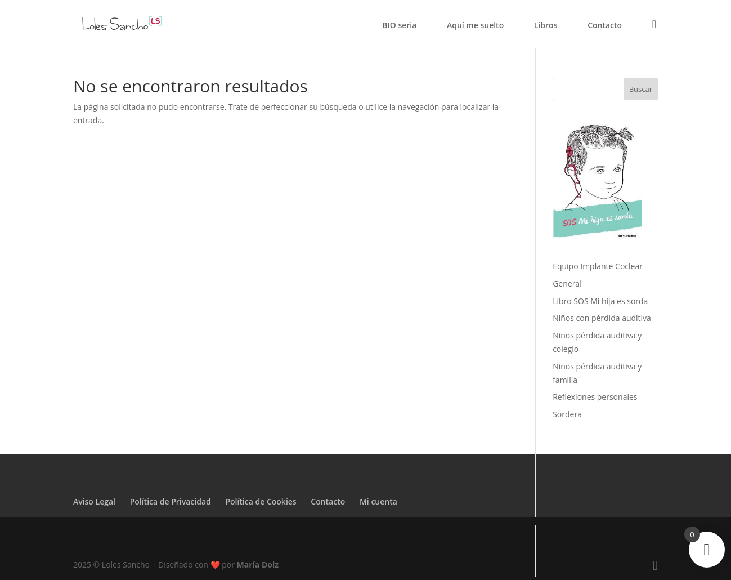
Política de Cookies (260, 501)
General (567, 283)
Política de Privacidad (170, 501)
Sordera (567, 414)
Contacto (605, 25)
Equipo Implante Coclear (598, 266)
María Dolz (258, 564)
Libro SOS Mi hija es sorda (600, 301)
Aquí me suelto (475, 25)
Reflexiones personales (595, 396)
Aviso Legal (94, 501)
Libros (546, 25)
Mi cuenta (378, 501)
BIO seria (399, 25)
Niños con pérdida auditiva (602, 318)
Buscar (640, 89)
